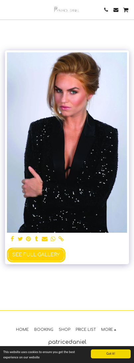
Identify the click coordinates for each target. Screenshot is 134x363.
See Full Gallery (36, 254)
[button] (7, 9)
